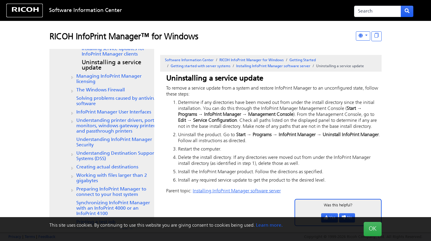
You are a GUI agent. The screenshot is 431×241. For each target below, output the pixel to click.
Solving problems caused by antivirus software (116, 101)
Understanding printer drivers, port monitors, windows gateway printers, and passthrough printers (117, 126)
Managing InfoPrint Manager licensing (109, 79)
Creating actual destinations (107, 167)
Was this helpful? (338, 205)
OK (373, 229)
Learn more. (269, 225)
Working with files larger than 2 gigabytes (111, 178)
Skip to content (196, 10)
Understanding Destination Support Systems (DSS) (116, 156)
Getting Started (302, 60)
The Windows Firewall (100, 90)
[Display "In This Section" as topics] (376, 36)
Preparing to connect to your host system (111, 192)
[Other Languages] (363, 36)
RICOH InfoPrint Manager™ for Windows (123, 37)
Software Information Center (85, 10)
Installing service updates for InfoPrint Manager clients (113, 52)
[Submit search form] (407, 11)
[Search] (377, 11)
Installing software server (273, 66)
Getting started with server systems (200, 66)
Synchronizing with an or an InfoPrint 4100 (113, 208)
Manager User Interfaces (113, 112)
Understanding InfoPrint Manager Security (114, 142)
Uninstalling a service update (111, 65)
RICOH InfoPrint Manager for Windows (251, 60)
